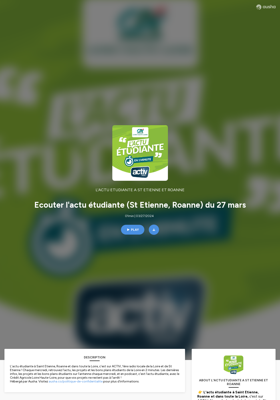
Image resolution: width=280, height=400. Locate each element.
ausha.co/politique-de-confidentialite (76, 381)
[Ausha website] (266, 7)
